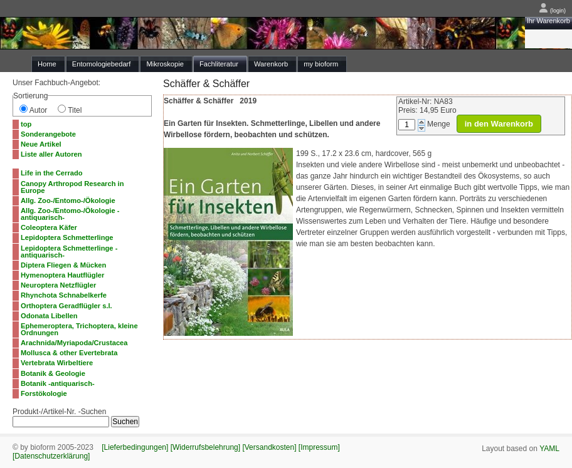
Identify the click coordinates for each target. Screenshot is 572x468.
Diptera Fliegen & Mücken (63, 265)
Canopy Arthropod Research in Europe (72, 187)
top (26, 124)
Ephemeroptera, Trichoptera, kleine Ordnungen (79, 329)
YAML (549, 448)
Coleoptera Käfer (49, 227)
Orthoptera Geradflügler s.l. (66, 305)
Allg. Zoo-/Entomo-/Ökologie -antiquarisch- (70, 214)
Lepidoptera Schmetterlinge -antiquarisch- (69, 251)
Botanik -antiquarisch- (58, 383)
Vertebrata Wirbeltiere (57, 363)
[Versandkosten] (269, 447)
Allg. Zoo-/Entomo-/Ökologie (68, 200)
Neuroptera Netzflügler (58, 285)
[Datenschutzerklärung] (51, 456)
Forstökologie (44, 393)
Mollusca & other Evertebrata (69, 352)
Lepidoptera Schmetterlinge (67, 237)
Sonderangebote (48, 134)
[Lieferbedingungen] (135, 447)
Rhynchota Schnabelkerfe (64, 295)
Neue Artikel (41, 144)
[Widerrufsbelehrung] (205, 447)
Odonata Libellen (49, 316)
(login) (552, 11)
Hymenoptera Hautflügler (62, 275)
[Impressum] (319, 447)
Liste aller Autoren (51, 154)
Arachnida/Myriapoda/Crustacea (74, 342)
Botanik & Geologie (53, 373)
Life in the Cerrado (52, 173)
